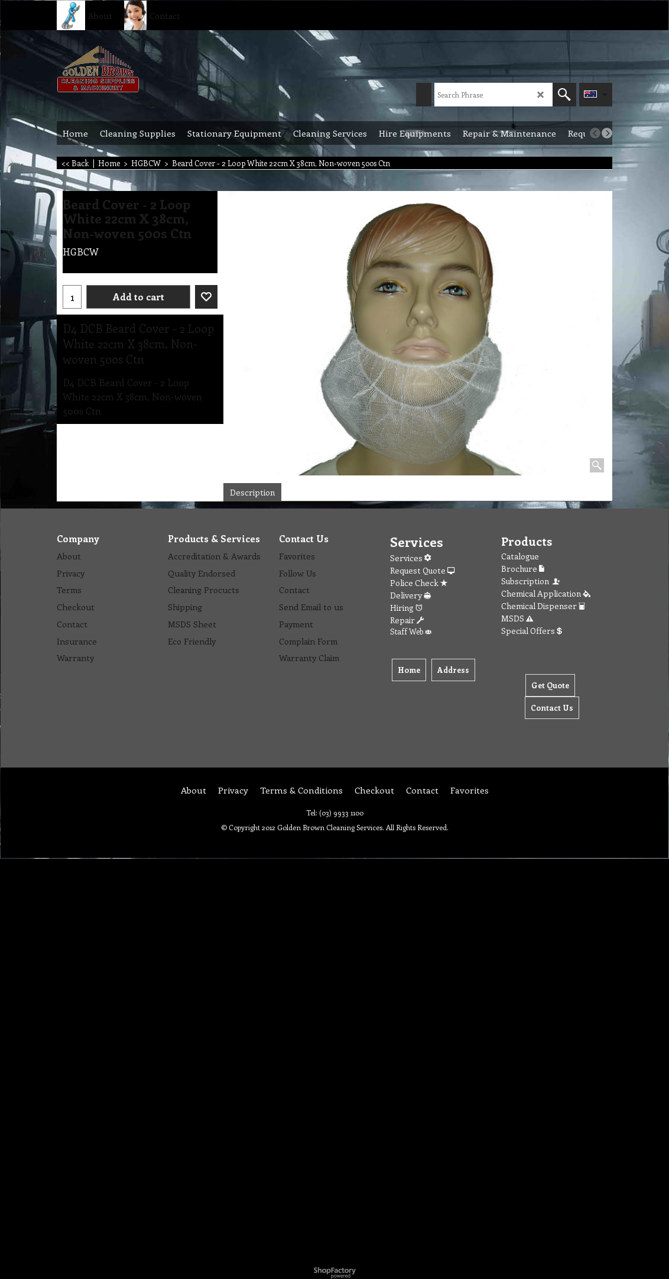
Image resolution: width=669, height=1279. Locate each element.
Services (410, 558)
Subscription (531, 581)
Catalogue (520, 556)
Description (252, 492)
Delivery (410, 595)
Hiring (406, 607)
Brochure (522, 568)
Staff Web (410, 631)
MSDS (517, 618)
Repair (407, 620)
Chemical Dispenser (543, 605)
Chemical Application (545, 593)
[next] (607, 133)
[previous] (595, 133)
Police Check (418, 582)
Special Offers (531, 630)
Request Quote (422, 570)
